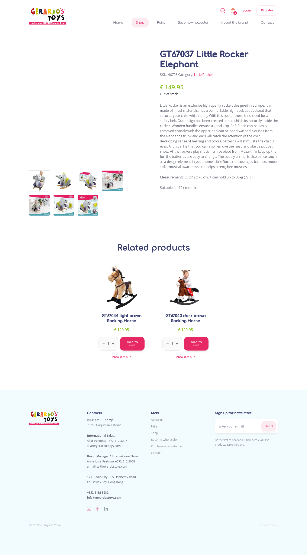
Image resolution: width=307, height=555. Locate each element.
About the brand (234, 23)
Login (246, 10)
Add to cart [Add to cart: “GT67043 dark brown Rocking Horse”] (196, 343)
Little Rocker (203, 74)
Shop (140, 23)
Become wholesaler (193, 23)
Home (118, 23)
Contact (267, 23)
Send (269, 426)
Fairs (161, 23)
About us (157, 420)
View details (121, 357)
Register (267, 10)
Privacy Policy (269, 525)
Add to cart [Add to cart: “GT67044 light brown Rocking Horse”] (132, 343)
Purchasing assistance (166, 446)
